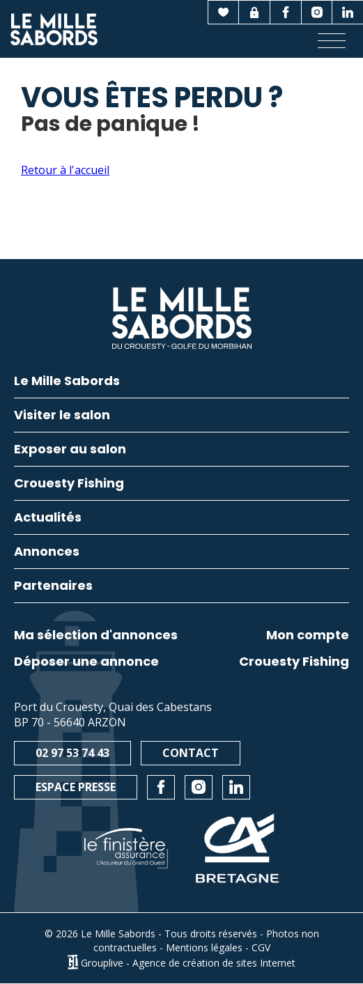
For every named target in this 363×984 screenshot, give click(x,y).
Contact (190, 752)
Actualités (48, 518)
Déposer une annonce (86, 661)
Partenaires (53, 586)
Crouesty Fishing (294, 661)
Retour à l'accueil (65, 170)
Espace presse (76, 787)
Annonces (46, 552)
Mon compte (307, 635)
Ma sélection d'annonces (96, 635)
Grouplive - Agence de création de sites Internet (188, 962)
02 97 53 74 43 (72, 752)
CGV (261, 947)
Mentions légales (204, 947)
